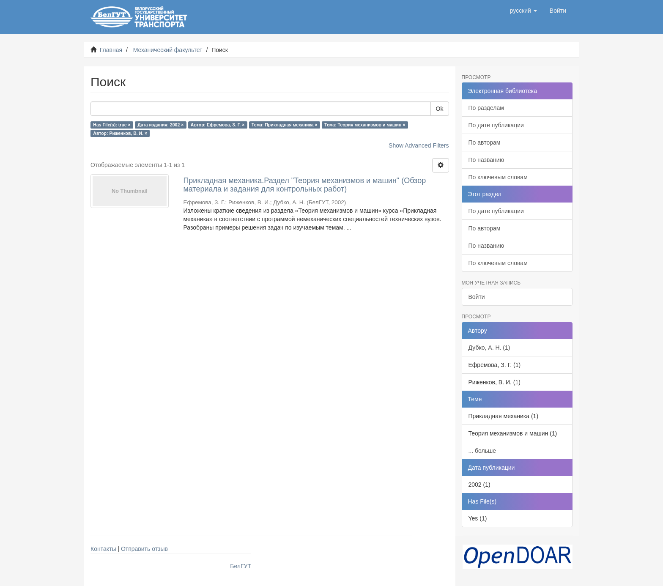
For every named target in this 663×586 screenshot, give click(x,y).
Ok (440, 108)
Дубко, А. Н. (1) (489, 347)
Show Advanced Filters (419, 145)
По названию (486, 159)
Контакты (103, 548)
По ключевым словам (498, 177)
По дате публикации (496, 125)
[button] (523, 10)
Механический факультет (168, 50)
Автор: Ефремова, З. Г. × (218, 124)
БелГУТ (240, 566)
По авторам (484, 142)
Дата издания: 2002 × (160, 124)
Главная (111, 50)
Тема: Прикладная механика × (285, 124)
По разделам (486, 107)
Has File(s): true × (111, 124)
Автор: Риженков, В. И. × (120, 133)
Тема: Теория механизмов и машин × (364, 124)
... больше (482, 450)
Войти (476, 296)
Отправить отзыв (144, 548)
